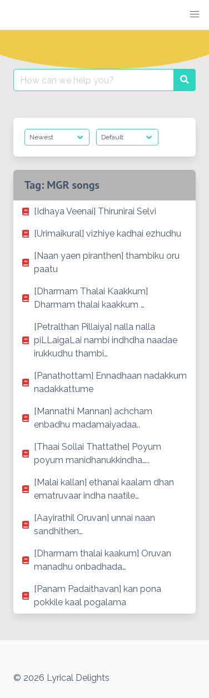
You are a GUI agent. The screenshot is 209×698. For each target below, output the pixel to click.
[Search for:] (93, 80)
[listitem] (104, 211)
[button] (194, 14)
